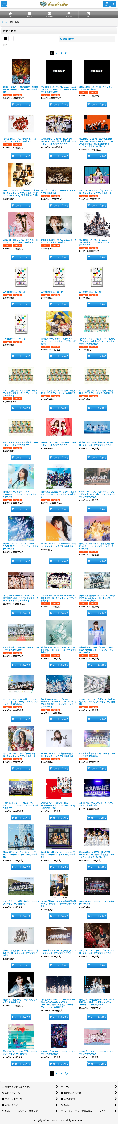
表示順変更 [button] (67, 39)
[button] (4, 4)
